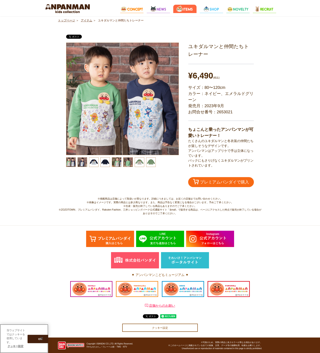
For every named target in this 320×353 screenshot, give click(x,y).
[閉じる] (41, 338)
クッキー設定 (160, 327)
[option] (122, 99)
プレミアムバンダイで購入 (221, 181)
